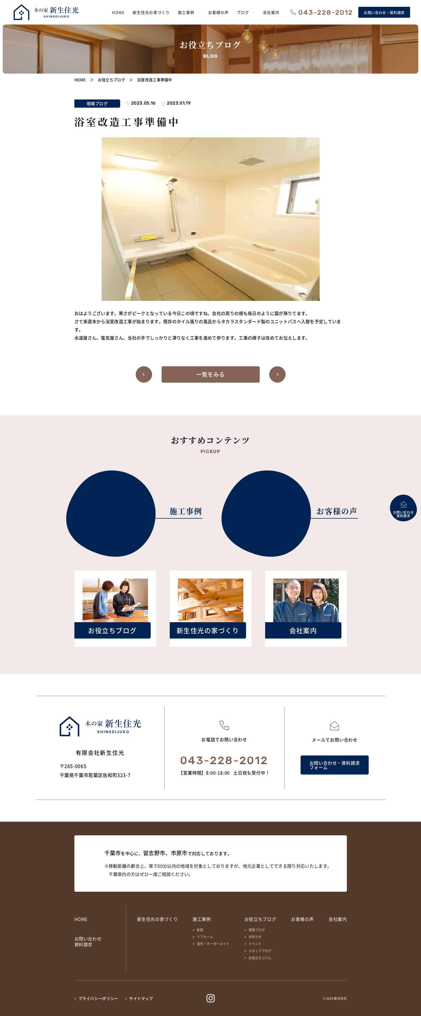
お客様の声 (302, 919)
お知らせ (255, 936)
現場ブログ (257, 929)
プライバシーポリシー (98, 998)
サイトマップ (141, 998)
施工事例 (202, 919)
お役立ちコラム (260, 957)
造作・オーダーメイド (213, 943)
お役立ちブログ (260, 919)
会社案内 (338, 919)
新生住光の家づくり (157, 919)
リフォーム (205, 936)
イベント (255, 943)
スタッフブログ (260, 950)
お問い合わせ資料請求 (88, 941)
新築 (200, 929)
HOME (81, 919)
